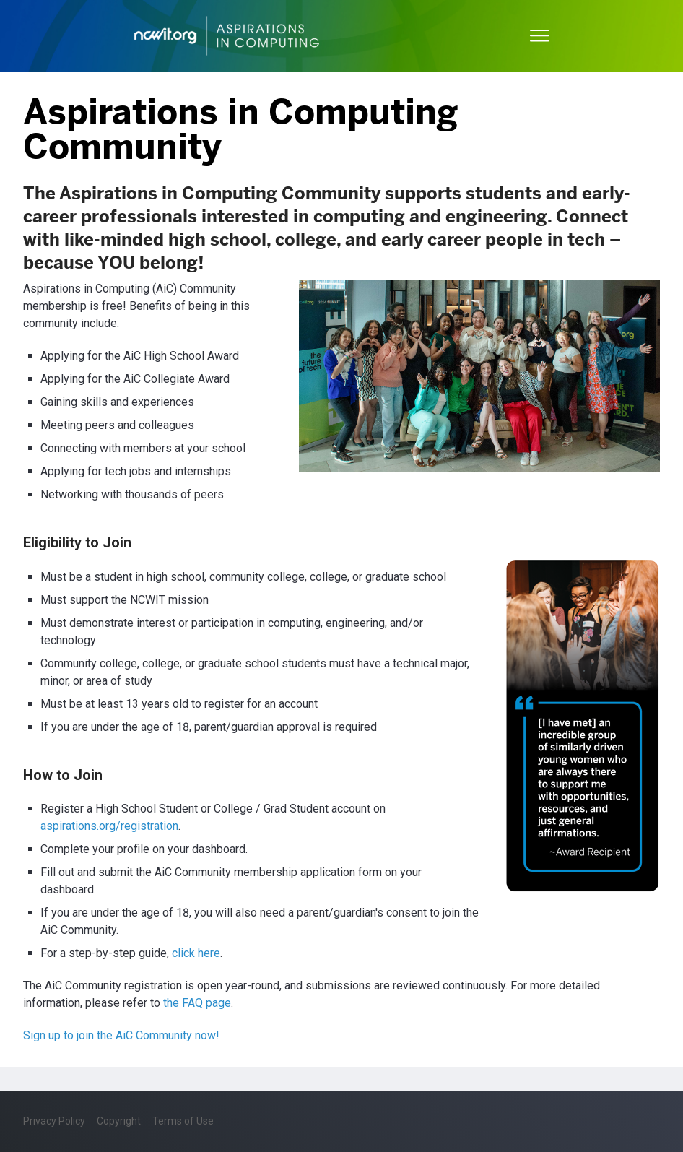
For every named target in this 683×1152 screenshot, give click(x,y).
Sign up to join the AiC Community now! (121, 1035)
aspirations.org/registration (109, 826)
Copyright (119, 1121)
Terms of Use (183, 1121)
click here (196, 953)
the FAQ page (197, 1003)
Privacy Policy (54, 1121)
